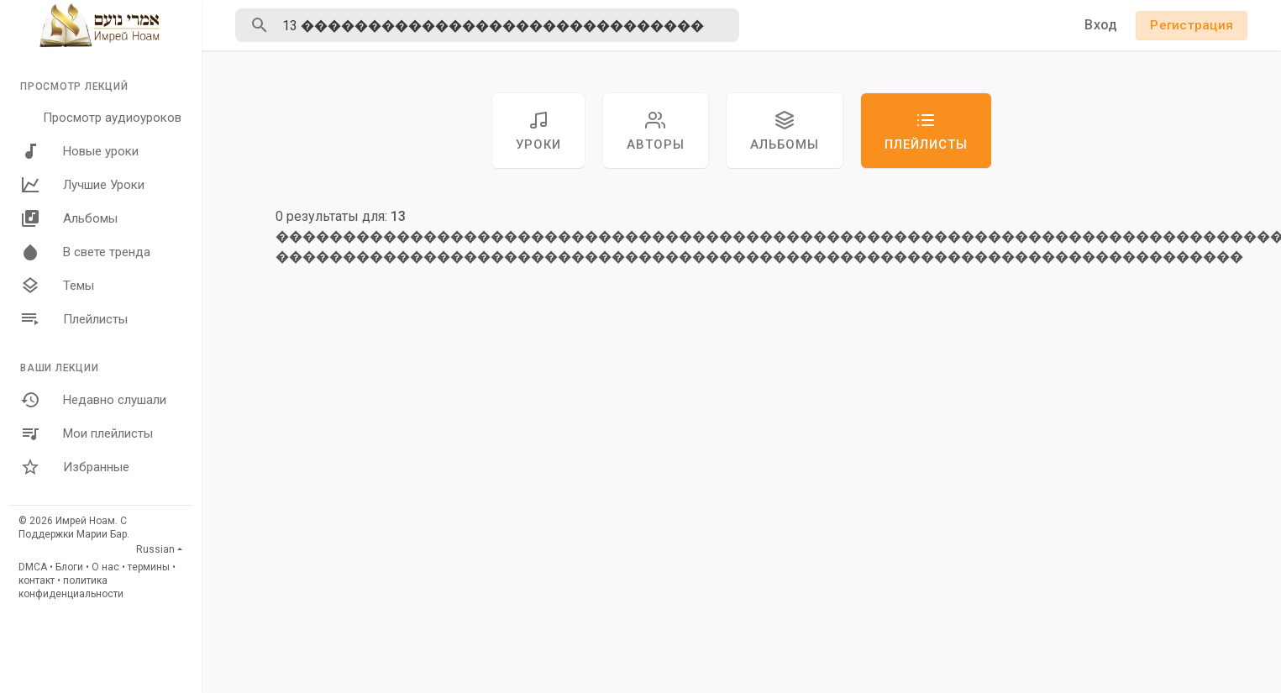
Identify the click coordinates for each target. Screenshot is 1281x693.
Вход (1100, 25)
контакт (36, 580)
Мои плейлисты (86, 433)
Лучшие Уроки (82, 185)
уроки (538, 131)
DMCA (32, 567)
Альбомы (69, 218)
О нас (105, 567)
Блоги (69, 567)
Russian (155, 549)
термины (149, 567)
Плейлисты (74, 319)
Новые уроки (79, 151)
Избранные (74, 467)
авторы (656, 131)
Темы (57, 286)
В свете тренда (85, 252)
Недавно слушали (93, 400)
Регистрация (1191, 25)
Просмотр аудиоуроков (112, 117)
